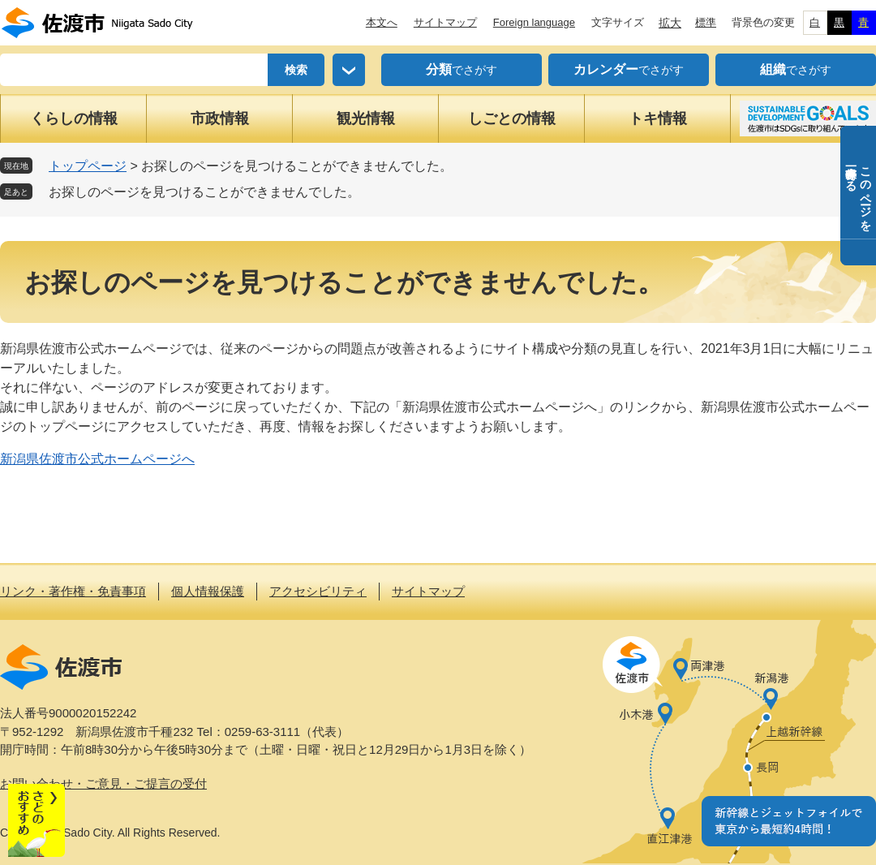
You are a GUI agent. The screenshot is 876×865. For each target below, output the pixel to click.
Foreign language (534, 22)
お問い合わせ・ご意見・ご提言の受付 (103, 783)
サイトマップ (445, 22)
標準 (705, 22)
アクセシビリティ (318, 591)
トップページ (88, 166)
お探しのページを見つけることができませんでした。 (204, 192)
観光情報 (366, 118)
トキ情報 (658, 118)
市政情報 (220, 118)
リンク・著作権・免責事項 (73, 591)
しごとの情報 (512, 118)
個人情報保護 (207, 591)
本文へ (381, 22)
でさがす (461, 70)
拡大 (670, 22)
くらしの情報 (74, 118)
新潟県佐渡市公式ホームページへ (97, 459)
